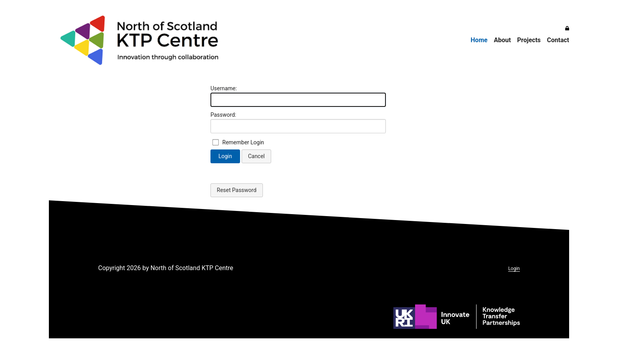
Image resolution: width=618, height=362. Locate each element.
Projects (529, 40)
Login (225, 156)
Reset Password (237, 190)
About (502, 40)
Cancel (256, 156)
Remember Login (243, 142)
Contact (558, 40)
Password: (223, 115)
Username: (223, 88)
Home (479, 40)
